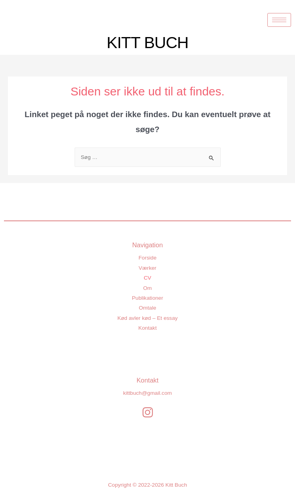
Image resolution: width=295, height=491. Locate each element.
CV (147, 278)
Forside (148, 258)
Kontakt (147, 328)
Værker (147, 268)
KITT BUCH (147, 43)
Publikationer (147, 298)
